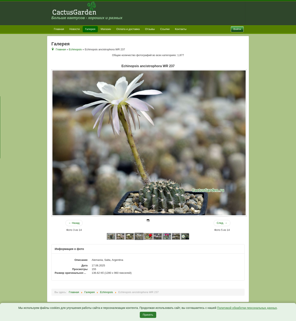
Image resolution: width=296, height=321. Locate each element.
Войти (237, 29)
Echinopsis (75, 49)
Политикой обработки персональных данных (247, 307)
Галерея (90, 29)
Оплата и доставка (128, 29)
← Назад (74, 222)
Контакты (180, 29)
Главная (59, 29)
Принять (148, 314)
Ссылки (165, 29)
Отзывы (150, 29)
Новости (74, 29)
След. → (222, 222)
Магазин (106, 29)
